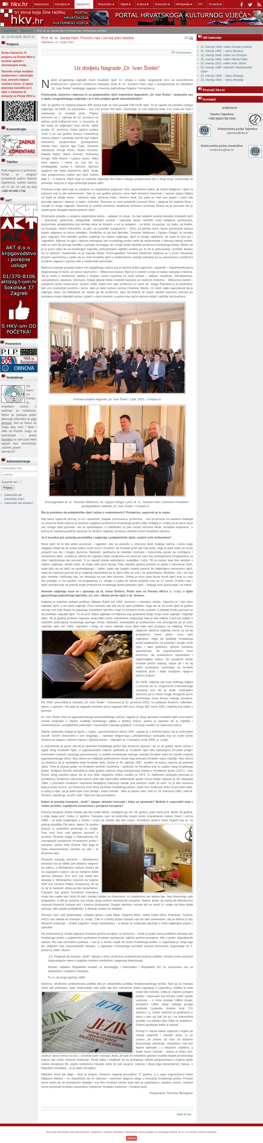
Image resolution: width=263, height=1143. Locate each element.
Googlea (6, 439)
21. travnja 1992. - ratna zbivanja (222, 51)
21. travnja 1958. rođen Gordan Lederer (226, 46)
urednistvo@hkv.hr (222, 150)
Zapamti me (9, 482)
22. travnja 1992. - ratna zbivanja (222, 75)
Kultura (141, 4)
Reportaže (105, 4)
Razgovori (82, 4)
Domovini (161, 4)
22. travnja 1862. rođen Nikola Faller (224, 59)
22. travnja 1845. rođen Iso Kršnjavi (224, 55)
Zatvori (131, 1138)
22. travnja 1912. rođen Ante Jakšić (223, 63)
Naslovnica (41, 4)
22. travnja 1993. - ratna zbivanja (222, 79)
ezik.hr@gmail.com (64, 121)
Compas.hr (154, 399)
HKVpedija (183, 4)
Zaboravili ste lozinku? (18, 503)
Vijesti (124, 4)
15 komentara (183, 52)
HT (200, 4)
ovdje (166, 523)
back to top (184, 1114)
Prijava (7, 487)
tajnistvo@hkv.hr (237, 133)
